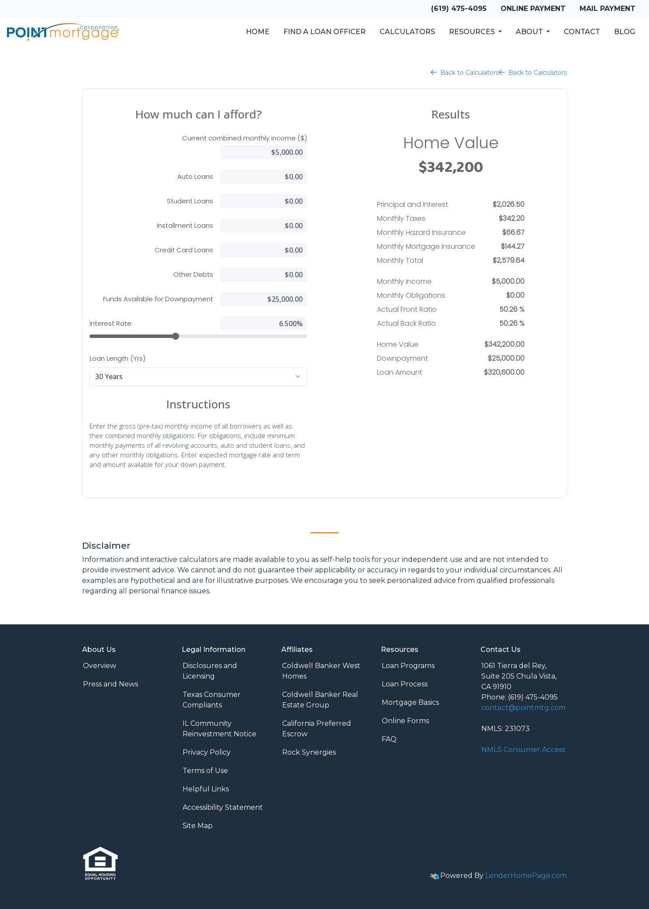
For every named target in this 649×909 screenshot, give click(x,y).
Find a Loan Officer (324, 32)
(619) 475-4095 (459, 8)
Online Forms (405, 721)
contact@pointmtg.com (523, 708)
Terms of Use (205, 770)
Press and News (110, 684)
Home (257, 32)
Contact (582, 32)
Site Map (198, 826)
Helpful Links (206, 789)
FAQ (389, 739)
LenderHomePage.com (526, 875)
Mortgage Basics (410, 702)
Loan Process (405, 684)
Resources (473, 32)
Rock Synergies (309, 752)
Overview (99, 666)
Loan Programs (408, 666)
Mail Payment (607, 8)
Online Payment (533, 8)
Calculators (407, 32)
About (530, 32)
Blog (624, 32)
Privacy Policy (207, 752)
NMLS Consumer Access (523, 749)
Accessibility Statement (223, 807)
